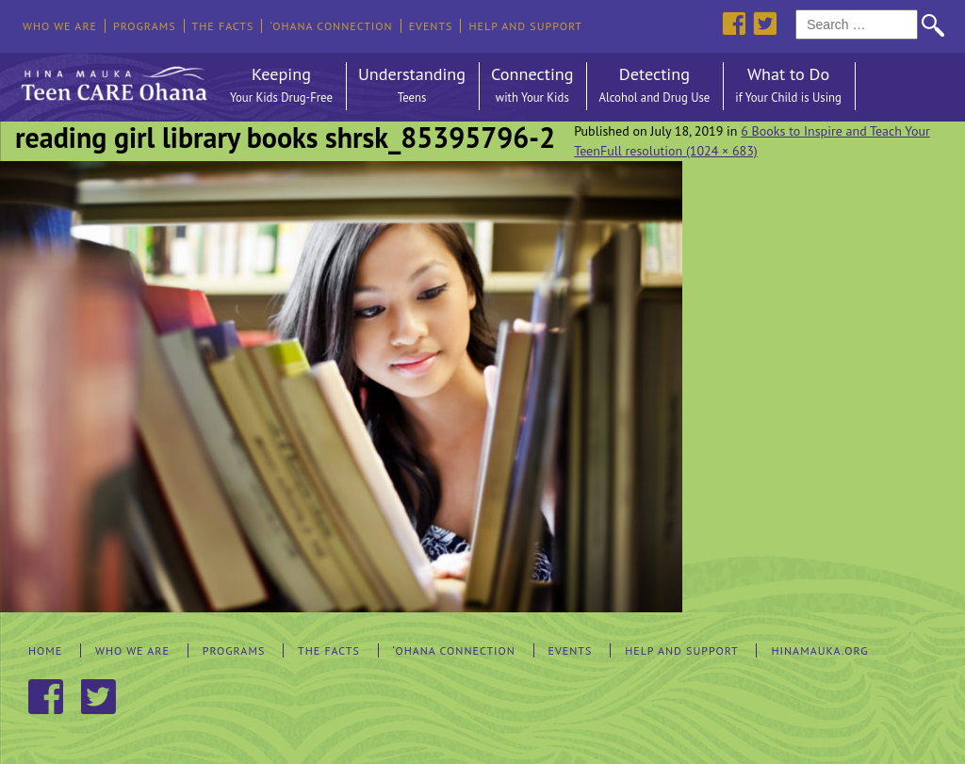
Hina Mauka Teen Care (112, 79)
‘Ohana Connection (331, 26)
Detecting (654, 86)
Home (45, 650)
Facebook (733, 23)
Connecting (532, 86)
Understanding (412, 86)
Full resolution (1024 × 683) (679, 150)
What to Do (788, 86)
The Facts (223, 26)
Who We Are (60, 26)
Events (431, 26)
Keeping (281, 86)
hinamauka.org (819, 650)
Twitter (765, 23)
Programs (144, 26)
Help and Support (525, 26)
